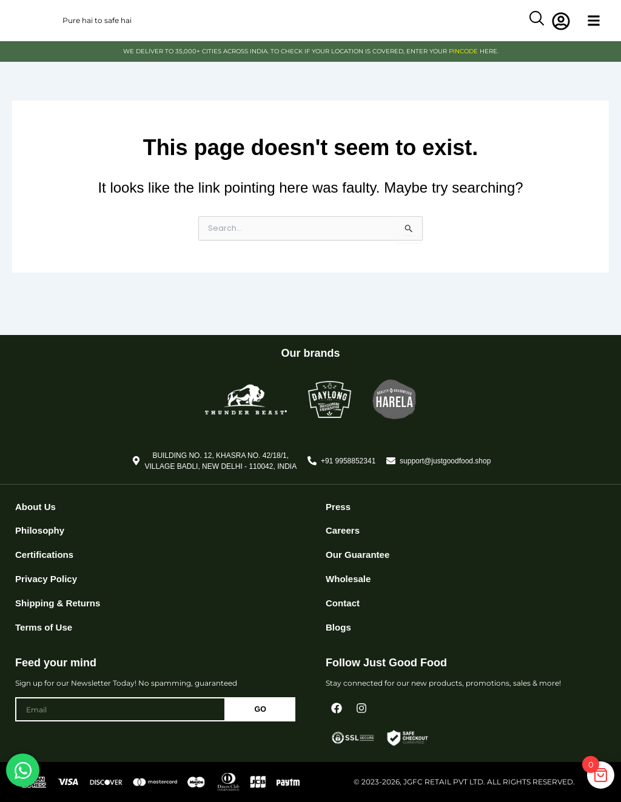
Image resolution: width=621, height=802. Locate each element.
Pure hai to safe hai (97, 29)
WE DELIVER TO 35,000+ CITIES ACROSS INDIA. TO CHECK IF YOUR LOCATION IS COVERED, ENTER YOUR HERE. (311, 69)
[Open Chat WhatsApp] (22, 770)
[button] (594, 30)
